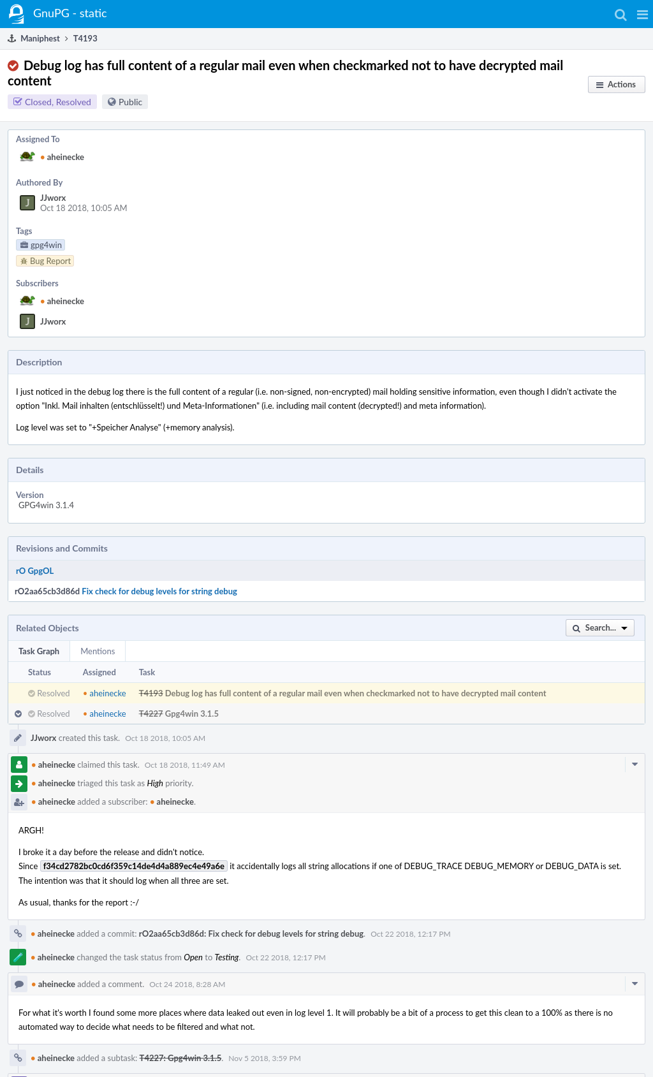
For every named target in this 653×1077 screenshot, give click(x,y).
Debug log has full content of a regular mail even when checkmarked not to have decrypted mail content (356, 693)
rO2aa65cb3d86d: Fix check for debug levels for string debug (251, 933)
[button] (642, 14)
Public (130, 101)
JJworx (53, 198)
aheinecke (62, 157)
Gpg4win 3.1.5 (192, 713)
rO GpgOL (35, 571)
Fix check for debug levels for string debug (159, 591)
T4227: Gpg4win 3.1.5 (181, 1058)
